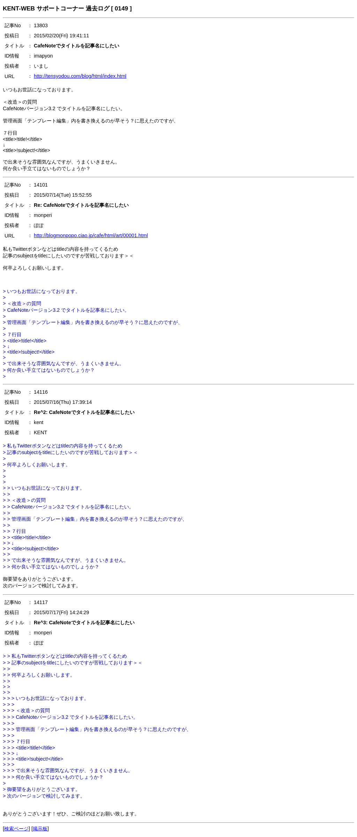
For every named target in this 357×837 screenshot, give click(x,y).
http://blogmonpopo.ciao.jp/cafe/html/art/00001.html (91, 235)
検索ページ (16, 828)
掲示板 (40, 828)
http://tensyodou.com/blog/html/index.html (80, 76)
